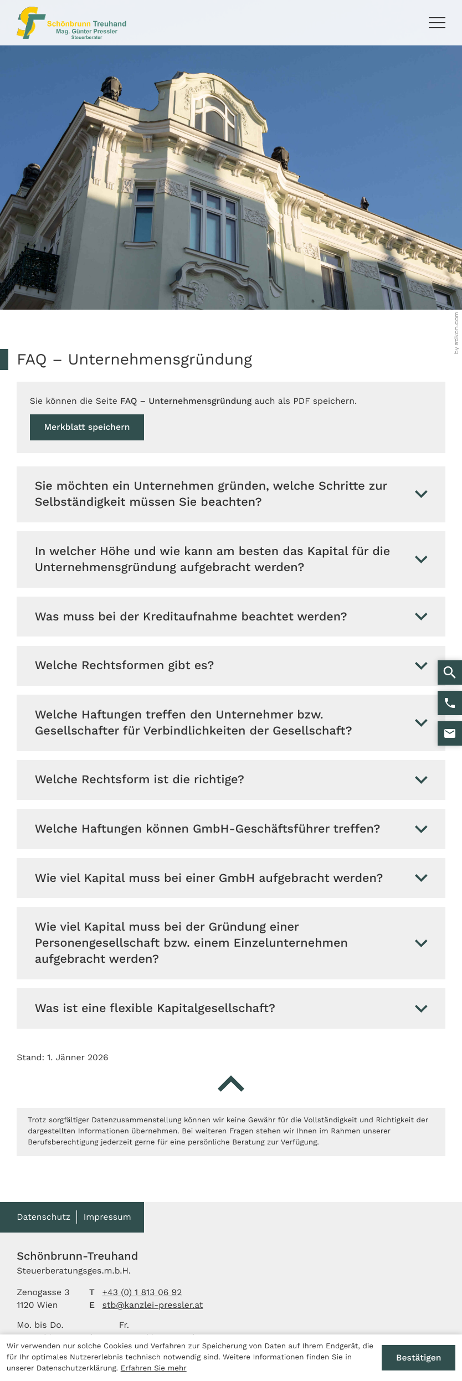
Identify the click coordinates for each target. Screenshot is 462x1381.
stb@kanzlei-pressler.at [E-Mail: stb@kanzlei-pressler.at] (152, 1305)
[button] (450, 703)
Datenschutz (43, 1216)
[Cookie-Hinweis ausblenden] (418, 1358)
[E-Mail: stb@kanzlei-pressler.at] (450, 733)
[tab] (231, 494)
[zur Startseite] (71, 23)
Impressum (107, 1216)
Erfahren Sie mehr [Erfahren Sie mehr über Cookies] (154, 1368)
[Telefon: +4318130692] (142, 1292)
